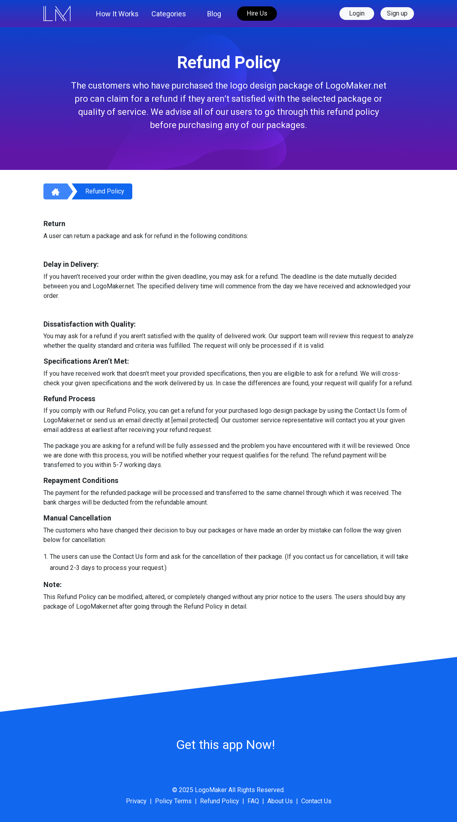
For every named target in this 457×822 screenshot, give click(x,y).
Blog (214, 14)
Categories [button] (168, 14)
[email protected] (194, 420)
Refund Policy (104, 191)
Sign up (397, 13)
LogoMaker (211, 790)
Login (357, 13)
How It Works (117, 14)
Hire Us (257, 13)
